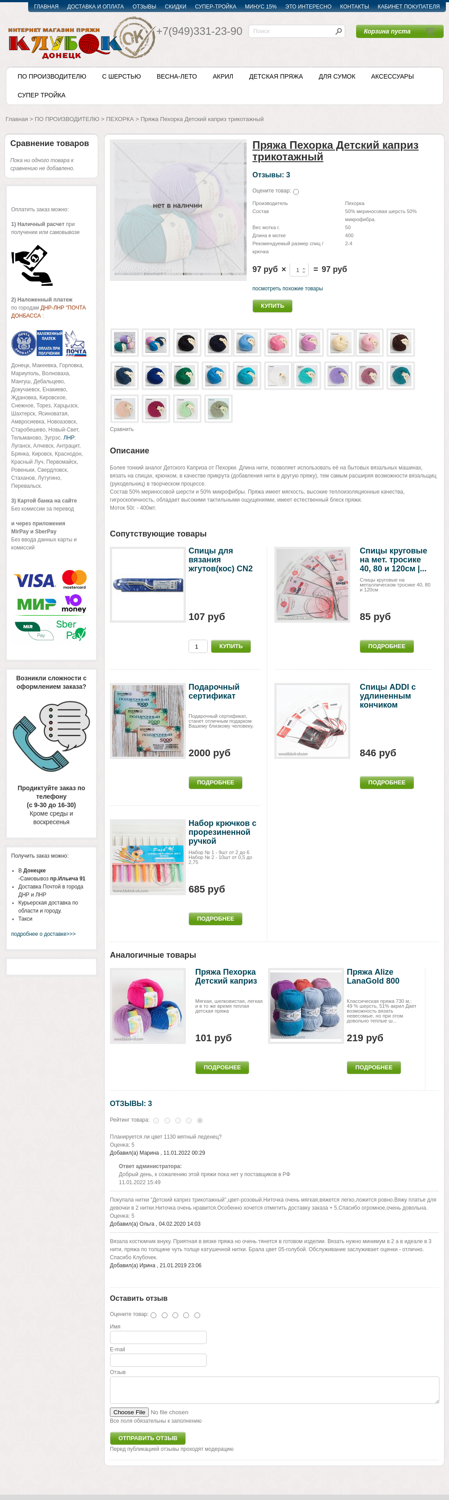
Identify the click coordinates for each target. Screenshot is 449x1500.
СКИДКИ (175, 7)
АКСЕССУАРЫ (392, 76)
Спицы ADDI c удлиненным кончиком (387, 696)
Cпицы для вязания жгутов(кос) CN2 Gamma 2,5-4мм (221, 564)
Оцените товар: (271, 191)
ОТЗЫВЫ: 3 (131, 1103)
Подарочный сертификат (214, 691)
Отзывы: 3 (271, 175)
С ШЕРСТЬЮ (121, 76)
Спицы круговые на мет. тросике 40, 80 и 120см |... (393, 559)
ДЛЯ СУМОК (337, 76)
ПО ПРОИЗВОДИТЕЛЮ (52, 76)
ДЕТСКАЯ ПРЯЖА (276, 76)
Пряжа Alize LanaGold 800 (373, 976)
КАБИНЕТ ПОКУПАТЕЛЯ (409, 7)
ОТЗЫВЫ (144, 7)
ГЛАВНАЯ (46, 7)
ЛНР (68, 438)
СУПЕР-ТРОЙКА (215, 7)
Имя (115, 1327)
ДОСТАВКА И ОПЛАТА (95, 7)
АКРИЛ (223, 76)
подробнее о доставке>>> (43, 934)
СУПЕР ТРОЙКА (42, 95)
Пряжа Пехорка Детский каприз (226, 976)
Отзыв (118, 1372)
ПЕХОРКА (120, 119)
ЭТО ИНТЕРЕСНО (308, 7)
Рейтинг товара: (130, 1120)
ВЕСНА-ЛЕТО (177, 76)
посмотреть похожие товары (287, 288)
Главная (17, 119)
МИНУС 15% (261, 7)
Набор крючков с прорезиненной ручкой (222, 832)
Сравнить (122, 429)
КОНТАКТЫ (354, 7)
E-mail (117, 1349)
